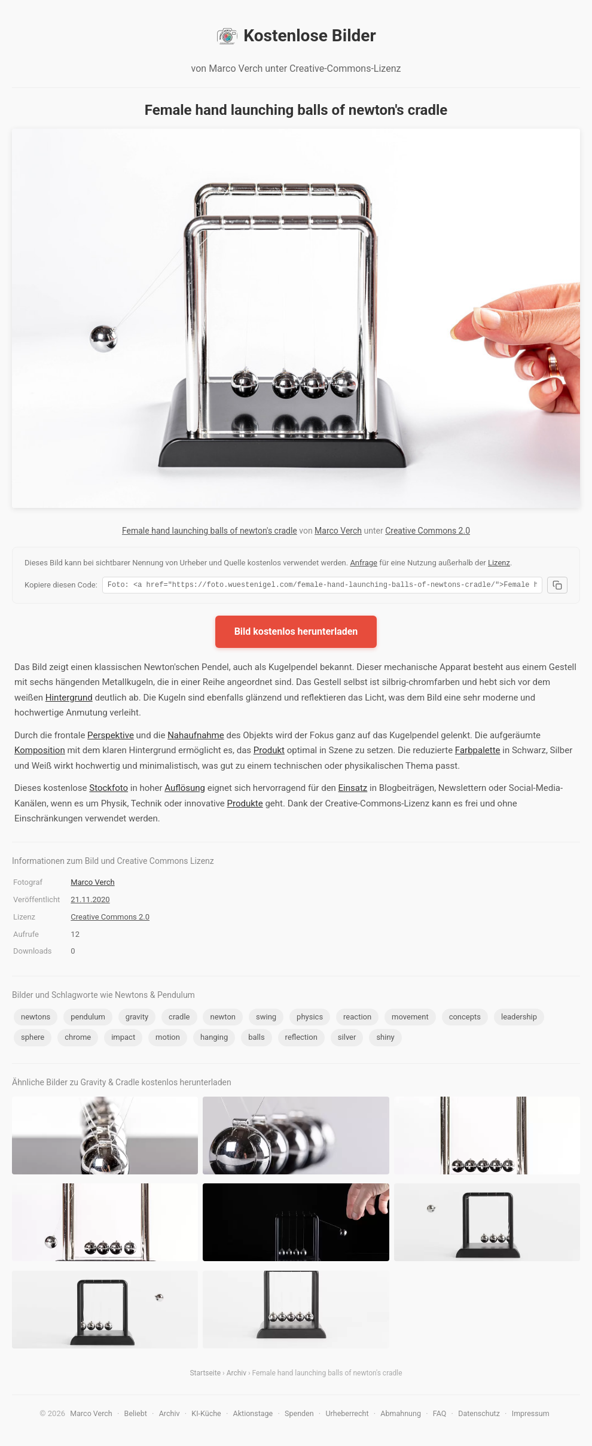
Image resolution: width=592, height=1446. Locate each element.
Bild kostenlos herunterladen (296, 633)
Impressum (531, 1415)
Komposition (39, 752)
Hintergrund (69, 699)
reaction (357, 1018)
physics (310, 1018)
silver (347, 1038)
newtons (35, 1018)
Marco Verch (338, 530)
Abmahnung (400, 1415)
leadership (519, 1018)
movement (410, 1018)
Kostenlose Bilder (296, 36)
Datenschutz (479, 1415)
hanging (214, 1038)
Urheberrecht (346, 1415)
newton (223, 1018)
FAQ (440, 1415)
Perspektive (110, 737)
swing (266, 1018)
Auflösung (184, 789)
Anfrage (363, 562)
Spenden (299, 1415)
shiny (385, 1038)
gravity (137, 1018)
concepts (465, 1018)
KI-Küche (206, 1415)
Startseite (205, 1375)
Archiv (236, 1375)
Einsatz (353, 789)
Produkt (269, 752)
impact (123, 1038)
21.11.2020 (90, 901)
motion (167, 1038)
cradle (179, 1018)
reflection (301, 1038)
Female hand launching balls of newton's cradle (209, 530)
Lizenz (499, 562)
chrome (78, 1038)
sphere (32, 1038)
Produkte (245, 805)
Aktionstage (253, 1415)
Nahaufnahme (195, 737)
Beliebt (135, 1415)
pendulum (88, 1018)
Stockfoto (108, 789)
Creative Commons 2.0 (427, 530)
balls (256, 1038)
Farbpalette (478, 752)
